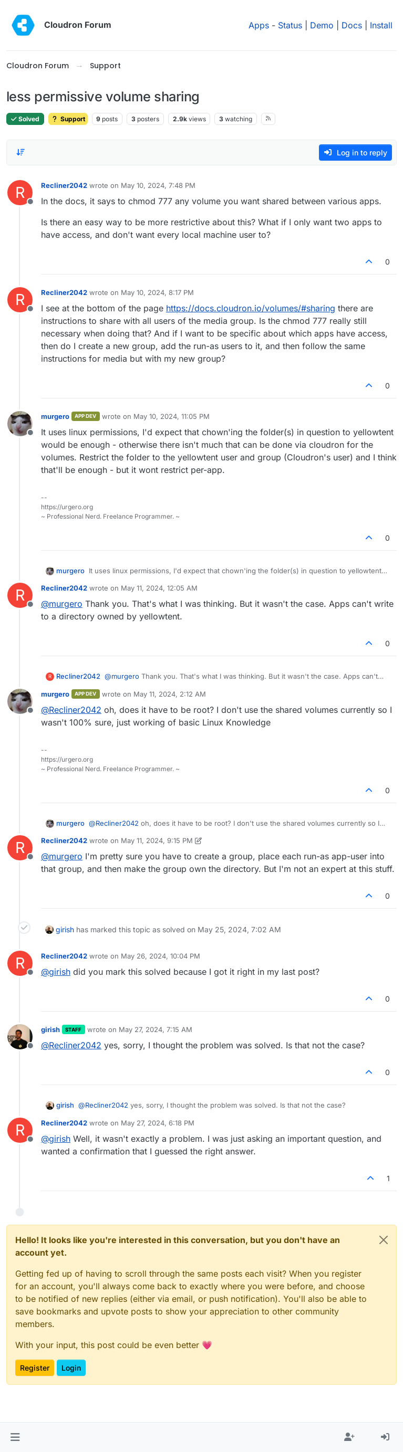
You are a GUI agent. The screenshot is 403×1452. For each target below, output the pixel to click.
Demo (322, 25)
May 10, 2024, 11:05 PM (171, 416)
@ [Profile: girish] (55, 971)
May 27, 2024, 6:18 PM (157, 1123)
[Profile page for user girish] (20, 1036)
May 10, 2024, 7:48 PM (158, 185)
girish (65, 929)
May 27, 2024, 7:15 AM (155, 1029)
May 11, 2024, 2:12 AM (169, 694)
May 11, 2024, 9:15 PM (157, 840)
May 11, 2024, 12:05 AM (159, 588)
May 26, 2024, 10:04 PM (160, 956)
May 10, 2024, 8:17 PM (157, 292)
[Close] (383, 1240)
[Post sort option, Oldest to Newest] (20, 152)
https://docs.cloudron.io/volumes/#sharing (250, 308)
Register (34, 1367)
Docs (352, 25)
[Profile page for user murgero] (20, 423)
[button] (15, 1437)
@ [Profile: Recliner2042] (71, 709)
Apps (259, 25)
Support (68, 119)
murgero (55, 416)
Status (290, 25)
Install (381, 25)
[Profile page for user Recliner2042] (20, 192)
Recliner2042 (64, 185)
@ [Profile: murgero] (61, 603)
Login (71, 1367)
